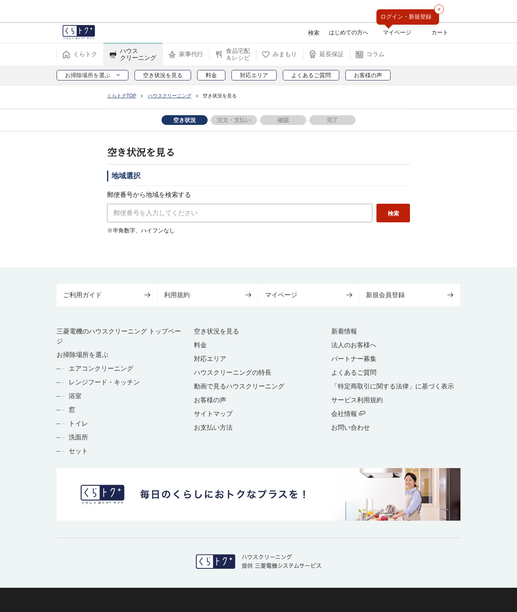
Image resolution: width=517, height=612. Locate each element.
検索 (389, 213)
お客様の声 (210, 400)
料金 (200, 345)
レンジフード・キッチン (104, 382)
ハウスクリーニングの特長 (232, 372)
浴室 (75, 396)
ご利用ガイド (107, 294)
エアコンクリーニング (101, 368)
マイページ (309, 294)
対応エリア (210, 358)
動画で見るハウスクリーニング (239, 386)
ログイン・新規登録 (405, 16)
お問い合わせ (350, 427)
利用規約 (208, 294)
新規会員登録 (410, 294)
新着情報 (344, 331)
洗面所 (78, 437)
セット (78, 450)
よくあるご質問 (353, 372)
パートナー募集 (353, 358)
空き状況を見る (216, 331)
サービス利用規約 (357, 400)
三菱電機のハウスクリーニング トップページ (119, 336)
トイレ (78, 423)
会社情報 (348, 413)
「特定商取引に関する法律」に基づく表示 (392, 386)
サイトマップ (213, 413)
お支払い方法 (213, 427)
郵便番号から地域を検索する (149, 194)
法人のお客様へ (353, 345)
